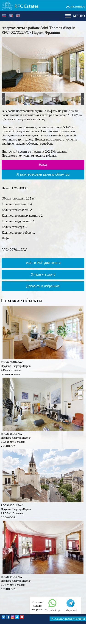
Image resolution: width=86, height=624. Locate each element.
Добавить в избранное (43, 286)
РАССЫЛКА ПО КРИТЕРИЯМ (68, 618)
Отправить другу (43, 274)
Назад (43, 164)
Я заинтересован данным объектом (43, 174)
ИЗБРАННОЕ (78, 6)
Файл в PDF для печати (43, 263)
